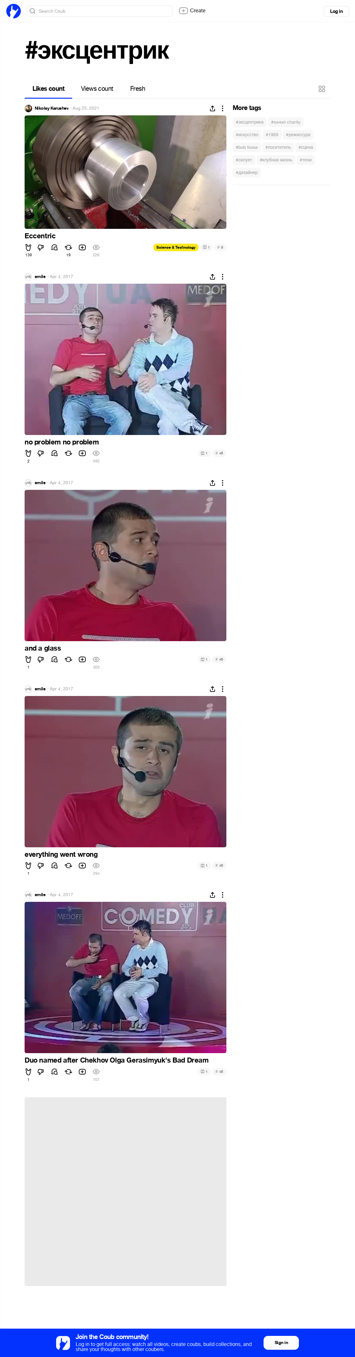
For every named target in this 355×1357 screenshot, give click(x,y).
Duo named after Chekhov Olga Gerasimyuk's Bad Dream (117, 1060)
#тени (306, 160)
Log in (336, 11)
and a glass (43, 648)
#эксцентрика (250, 122)
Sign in (281, 1343)
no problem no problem (62, 442)
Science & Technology (175, 247)
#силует (244, 160)
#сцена (306, 147)
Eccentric (40, 236)
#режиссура (298, 135)
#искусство (247, 135)
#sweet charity (285, 122)
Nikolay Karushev (51, 108)
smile (40, 277)
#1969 (272, 135)
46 (219, 453)
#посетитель (278, 147)
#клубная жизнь (276, 160)
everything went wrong (61, 854)
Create (192, 11)
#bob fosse (247, 147)
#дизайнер (247, 173)
